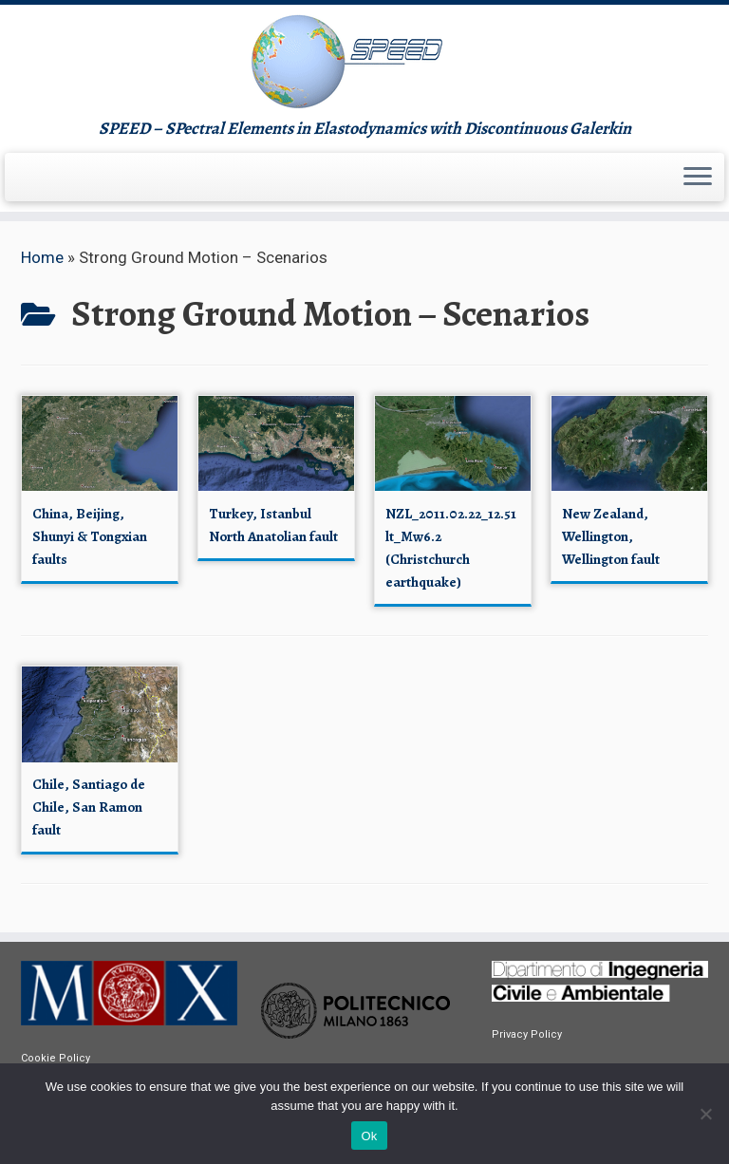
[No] (705, 1113)
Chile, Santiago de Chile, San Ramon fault (88, 807)
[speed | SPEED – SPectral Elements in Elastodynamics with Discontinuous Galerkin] (364, 61)
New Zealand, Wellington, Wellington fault (611, 536)
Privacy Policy (527, 1034)
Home (42, 257)
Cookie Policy (55, 1058)
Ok (369, 1136)
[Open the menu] (697, 177)
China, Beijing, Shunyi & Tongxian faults (89, 536)
